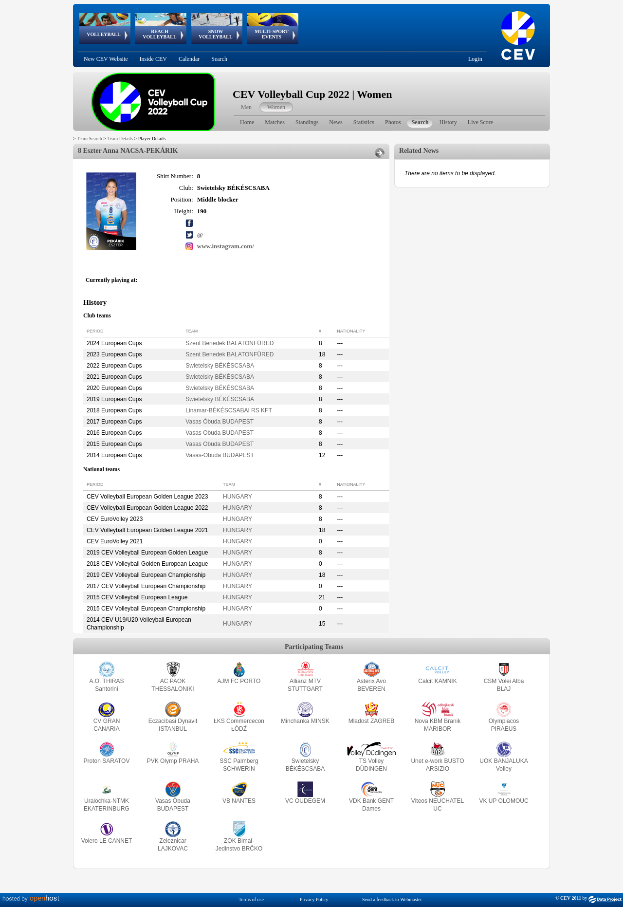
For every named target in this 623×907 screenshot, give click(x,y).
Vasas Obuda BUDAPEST (219, 432)
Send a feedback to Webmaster (392, 899)
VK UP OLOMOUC (503, 800)
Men (246, 107)
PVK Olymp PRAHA (173, 761)
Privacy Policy (314, 899)
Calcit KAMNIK (437, 681)
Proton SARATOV (107, 761)
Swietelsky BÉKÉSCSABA (219, 365)
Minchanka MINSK (305, 721)
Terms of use (251, 899)
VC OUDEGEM (305, 800)
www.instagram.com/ (225, 246)
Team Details (120, 138)
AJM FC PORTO (239, 681)
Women (276, 107)
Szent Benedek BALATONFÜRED (229, 343)
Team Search (89, 138)
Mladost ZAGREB (371, 721)
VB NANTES (239, 800)
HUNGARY (237, 496)
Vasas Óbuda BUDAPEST (219, 421)
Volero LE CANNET (106, 840)
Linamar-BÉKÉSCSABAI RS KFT (228, 410)
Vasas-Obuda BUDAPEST (219, 455)
